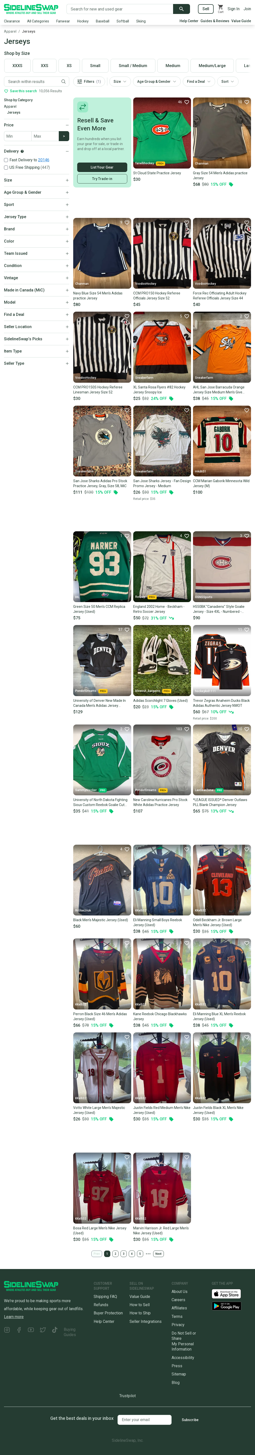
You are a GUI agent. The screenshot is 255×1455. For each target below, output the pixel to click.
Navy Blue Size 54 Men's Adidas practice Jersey (98, 295)
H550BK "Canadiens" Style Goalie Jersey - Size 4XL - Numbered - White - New (219, 609)
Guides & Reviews (214, 21)
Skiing (141, 21)
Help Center (189, 21)
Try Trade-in (102, 179)
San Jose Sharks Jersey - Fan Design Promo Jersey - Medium (162, 483)
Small (95, 65)
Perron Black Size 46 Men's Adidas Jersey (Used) (100, 1016)
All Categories (38, 21)
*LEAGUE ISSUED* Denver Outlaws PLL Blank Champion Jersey (220, 802)
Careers (178, 1299)
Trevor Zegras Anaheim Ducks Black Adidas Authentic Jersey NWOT (221, 703)
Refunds (101, 1304)
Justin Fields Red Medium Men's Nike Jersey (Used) (162, 1110)
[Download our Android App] (231, 1306)
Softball (123, 21)
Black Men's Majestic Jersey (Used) (100, 920)
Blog (176, 1382)
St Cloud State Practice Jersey (157, 173)
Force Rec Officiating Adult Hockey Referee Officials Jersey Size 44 (220, 295)
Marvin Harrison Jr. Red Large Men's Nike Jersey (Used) (161, 1230)
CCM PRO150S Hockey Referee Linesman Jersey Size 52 (98, 389)
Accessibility (183, 1357)
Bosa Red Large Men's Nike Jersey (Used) (100, 1230)
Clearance (12, 21)
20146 (43, 160)
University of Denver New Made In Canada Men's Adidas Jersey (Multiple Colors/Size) (99, 703)
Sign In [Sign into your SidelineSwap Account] (234, 8)
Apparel (10, 31)
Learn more (14, 1316)
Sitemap (179, 1374)
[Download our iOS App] (230, 1293)
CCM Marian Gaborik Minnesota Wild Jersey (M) (221, 483)
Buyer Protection (108, 1313)
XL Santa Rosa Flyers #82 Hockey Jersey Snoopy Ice (159, 389)
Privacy (178, 1324)
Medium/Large (212, 65)
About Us (180, 1291)
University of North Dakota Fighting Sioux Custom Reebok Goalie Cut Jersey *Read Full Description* (100, 802)
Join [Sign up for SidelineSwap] (247, 8)
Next (158, 1254)
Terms (177, 1316)
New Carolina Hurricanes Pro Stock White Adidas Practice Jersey (160, 802)
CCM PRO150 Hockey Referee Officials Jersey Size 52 (156, 295)
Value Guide (241, 21)
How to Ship (140, 1313)
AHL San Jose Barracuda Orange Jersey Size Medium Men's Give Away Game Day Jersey (219, 390)
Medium (173, 65)
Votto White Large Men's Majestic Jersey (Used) (99, 1110)
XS (69, 65)
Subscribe (190, 1420)
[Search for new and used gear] (120, 9)
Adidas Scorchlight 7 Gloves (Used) (160, 701)
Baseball (102, 21)
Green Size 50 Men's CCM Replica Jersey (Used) (99, 609)
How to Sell (139, 1304)
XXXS (17, 65)
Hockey (83, 21)
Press (177, 1366)
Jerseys (28, 31)
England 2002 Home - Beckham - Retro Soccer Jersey (159, 609)
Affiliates (179, 1308)
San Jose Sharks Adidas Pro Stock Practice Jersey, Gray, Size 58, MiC (100, 483)
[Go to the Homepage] (31, 9)
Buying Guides (70, 1332)
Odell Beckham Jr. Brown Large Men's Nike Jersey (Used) (217, 922)
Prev (97, 1254)
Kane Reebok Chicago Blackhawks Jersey (160, 1016)
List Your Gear (102, 167)
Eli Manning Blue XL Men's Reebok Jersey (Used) (219, 1016)
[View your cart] (221, 9)
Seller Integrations (145, 1321)
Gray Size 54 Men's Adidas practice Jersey (220, 175)
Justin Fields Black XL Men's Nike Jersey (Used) (218, 1110)
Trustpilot (127, 1395)
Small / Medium (133, 65)
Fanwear (63, 21)
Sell (205, 8)
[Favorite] (183, 101)
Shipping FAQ (105, 1296)
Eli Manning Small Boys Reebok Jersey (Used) (157, 922)
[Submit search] (181, 9)
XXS (44, 65)
